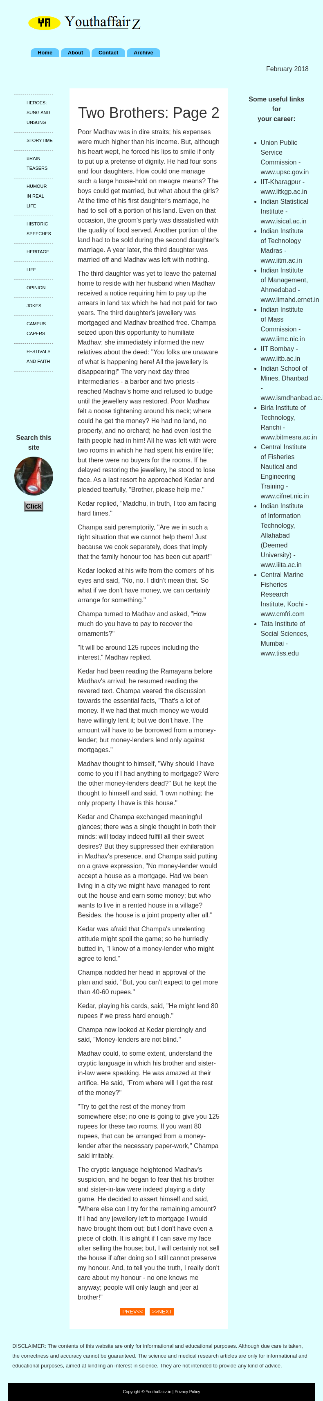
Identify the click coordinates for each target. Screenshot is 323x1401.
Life (31, 269)
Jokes (34, 305)
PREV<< (132, 1312)
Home (45, 53)
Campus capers (36, 328)
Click (33, 506)
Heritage (38, 251)
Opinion (36, 287)
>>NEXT (162, 1312)
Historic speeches (39, 228)
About (75, 53)
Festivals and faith (38, 356)
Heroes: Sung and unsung (38, 112)
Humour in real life (37, 196)
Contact (108, 53)
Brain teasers (37, 163)
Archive (143, 53)
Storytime (40, 140)
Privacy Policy (187, 1392)
